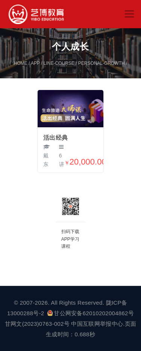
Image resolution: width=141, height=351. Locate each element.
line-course (59, 63)
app (35, 63)
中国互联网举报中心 (97, 323)
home (20, 63)
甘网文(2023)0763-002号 (37, 323)
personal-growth (101, 63)
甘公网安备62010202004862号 (90, 313)
